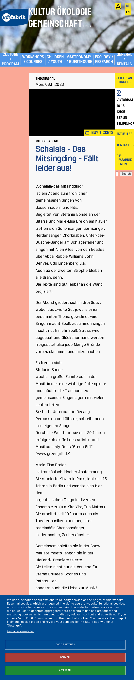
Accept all (65, 670)
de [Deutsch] (128, 6)
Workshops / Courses (33, 59)
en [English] (128, 12)
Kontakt (122, 145)
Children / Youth (55, 59)
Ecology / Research (104, 59)
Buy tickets (99, 132)
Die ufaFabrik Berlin (124, 160)
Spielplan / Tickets (124, 80)
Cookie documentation (20, 631)
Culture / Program (10, 59)
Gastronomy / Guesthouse (79, 59)
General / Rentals (124, 59)
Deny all (65, 657)
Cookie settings (65, 644)
